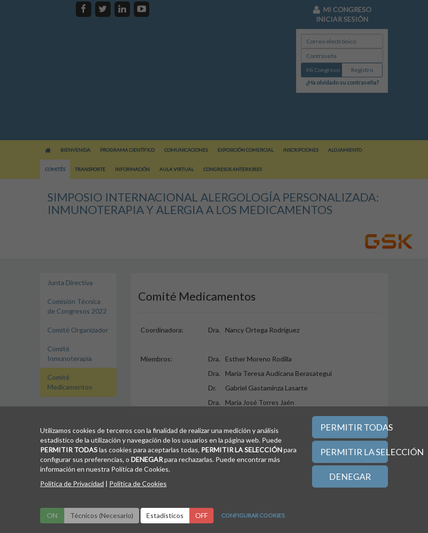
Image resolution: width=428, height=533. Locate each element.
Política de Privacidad (72, 483)
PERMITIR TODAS (354, 427)
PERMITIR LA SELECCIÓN (354, 452)
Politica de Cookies (138, 483)
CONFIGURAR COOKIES (253, 515)
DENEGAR (350, 476)
